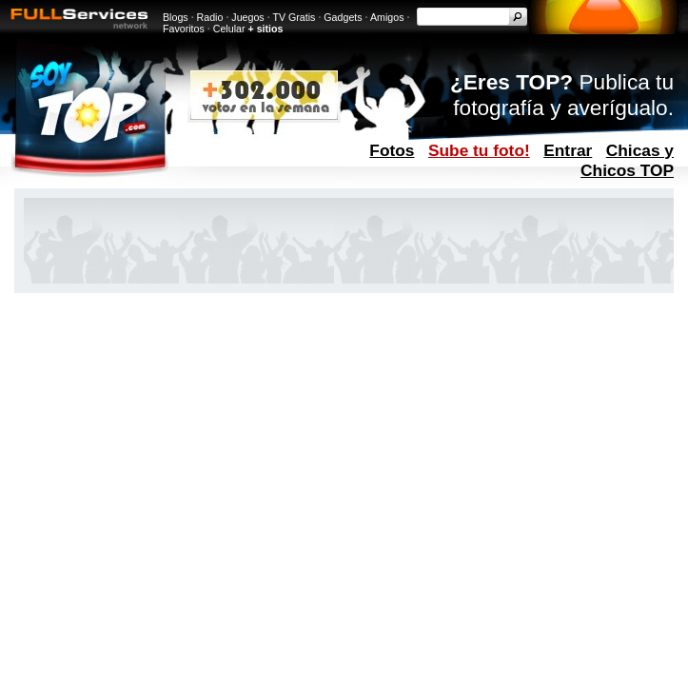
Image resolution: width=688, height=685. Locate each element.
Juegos (247, 17)
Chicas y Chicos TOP (627, 160)
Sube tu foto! (479, 150)
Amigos (387, 17)
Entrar (567, 150)
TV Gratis (293, 17)
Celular (229, 28)
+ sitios (265, 28)
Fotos (391, 150)
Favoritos (184, 28)
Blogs (175, 17)
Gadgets (343, 17)
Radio (210, 17)
